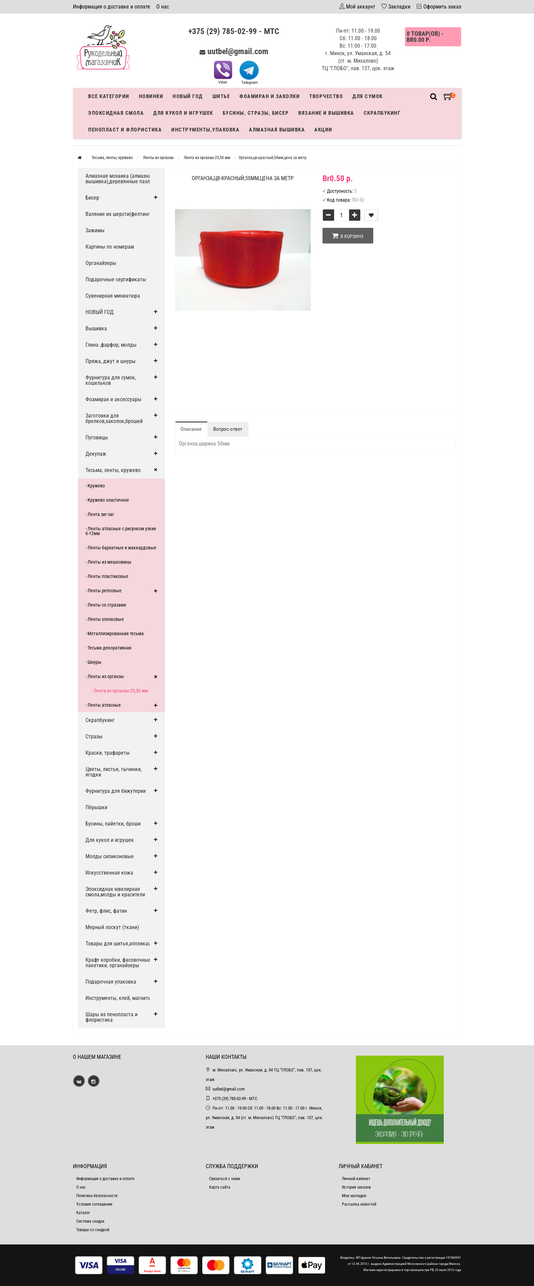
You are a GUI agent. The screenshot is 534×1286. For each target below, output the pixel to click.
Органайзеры (100, 263)
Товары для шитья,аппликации (120, 943)
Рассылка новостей (359, 1204)
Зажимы (95, 230)
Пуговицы (96, 437)
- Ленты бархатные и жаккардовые (120, 547)
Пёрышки (96, 807)
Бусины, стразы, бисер (256, 113)
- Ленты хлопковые (104, 619)
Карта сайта (219, 1187)
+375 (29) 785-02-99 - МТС (233, 31)
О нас (162, 6)
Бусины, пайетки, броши (113, 823)
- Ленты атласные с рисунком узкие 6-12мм (120, 531)
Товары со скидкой (92, 1229)
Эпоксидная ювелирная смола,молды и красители (115, 892)
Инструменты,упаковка (205, 130)
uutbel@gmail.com (237, 51)
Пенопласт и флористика (125, 130)
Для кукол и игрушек (183, 113)
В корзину (348, 235)
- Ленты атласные (103, 705)
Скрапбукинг (382, 113)
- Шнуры (93, 662)
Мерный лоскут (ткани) (112, 927)
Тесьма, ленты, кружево (113, 470)
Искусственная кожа (109, 872)
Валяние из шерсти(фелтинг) (118, 214)
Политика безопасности (96, 1195)
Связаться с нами (224, 1178)
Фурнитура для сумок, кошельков (110, 380)
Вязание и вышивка (326, 113)
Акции (323, 130)
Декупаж (95, 454)
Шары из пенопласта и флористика (111, 1017)
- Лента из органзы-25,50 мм (120, 690)
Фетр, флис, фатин (106, 911)
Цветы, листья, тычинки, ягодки (113, 772)
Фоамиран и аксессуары (113, 399)
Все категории (108, 96)
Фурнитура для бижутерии (115, 791)
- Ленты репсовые (103, 590)
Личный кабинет (356, 1178)
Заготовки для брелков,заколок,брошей (114, 418)
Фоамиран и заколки (269, 96)
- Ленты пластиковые (106, 576)
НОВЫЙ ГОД (99, 312)
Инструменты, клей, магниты (118, 998)
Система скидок (90, 1221)
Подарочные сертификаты (115, 279)
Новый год (188, 96)
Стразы (94, 736)
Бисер (92, 197)
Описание (191, 429)
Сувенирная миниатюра (112, 296)
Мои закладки (354, 1195)
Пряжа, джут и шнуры (110, 361)
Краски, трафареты (107, 753)
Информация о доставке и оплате (111, 6)
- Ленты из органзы (104, 676)
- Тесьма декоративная (108, 647)
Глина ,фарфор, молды (111, 345)
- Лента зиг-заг (99, 514)
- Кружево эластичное (107, 500)
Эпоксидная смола (116, 113)
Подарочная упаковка (110, 981)
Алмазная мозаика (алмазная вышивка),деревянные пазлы (119, 179)
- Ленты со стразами (105, 605)
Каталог (83, 1212)
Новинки (151, 96)
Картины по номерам (109, 247)
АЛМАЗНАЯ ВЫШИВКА (277, 130)
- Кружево (95, 485)
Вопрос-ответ (227, 429)
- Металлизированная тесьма (114, 633)
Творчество (326, 96)
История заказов (356, 1187)
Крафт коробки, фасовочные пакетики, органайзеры (118, 963)
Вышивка (96, 328)
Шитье (221, 96)
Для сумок (367, 96)
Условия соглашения (94, 1204)
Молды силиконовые (109, 856)
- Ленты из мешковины (108, 562)
